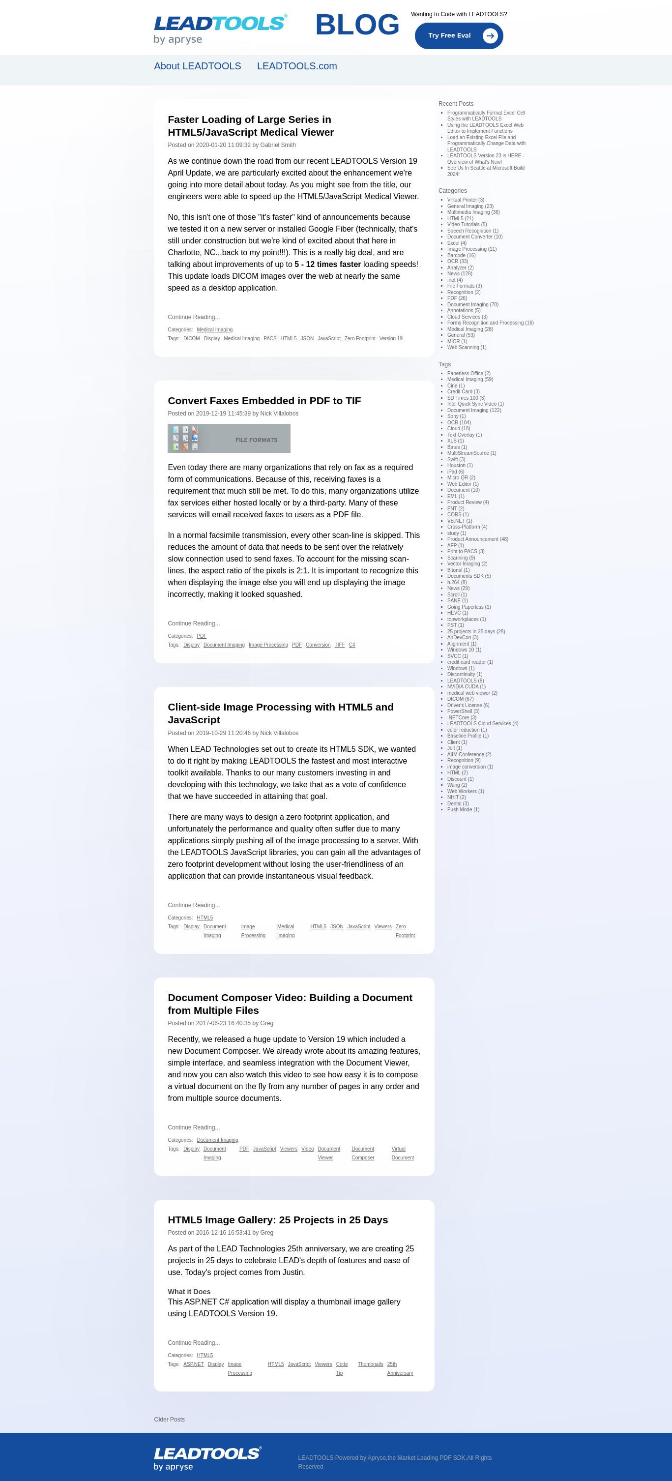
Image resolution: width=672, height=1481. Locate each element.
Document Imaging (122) (474, 410)
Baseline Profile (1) (468, 736)
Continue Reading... (194, 317)
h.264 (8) (457, 582)
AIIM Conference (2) (469, 754)
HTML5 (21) (460, 218)
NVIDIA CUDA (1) (466, 686)
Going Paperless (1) (469, 607)
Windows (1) (461, 668)
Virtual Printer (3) (465, 200)
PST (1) (455, 625)
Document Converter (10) (475, 236)
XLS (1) (455, 441)
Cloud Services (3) (467, 317)
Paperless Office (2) (469, 373)
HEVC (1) (457, 613)
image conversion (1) (470, 767)
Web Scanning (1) (467, 347)
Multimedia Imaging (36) (473, 212)
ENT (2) (456, 508)
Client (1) (457, 742)
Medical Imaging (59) (470, 379)
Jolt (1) (455, 748)
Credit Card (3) (463, 391)
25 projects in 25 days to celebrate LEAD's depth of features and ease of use (291, 1260)
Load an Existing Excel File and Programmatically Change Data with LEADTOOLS (486, 143)
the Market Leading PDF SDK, (427, 1457)
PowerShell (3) (463, 711)
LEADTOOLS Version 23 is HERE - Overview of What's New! (486, 159)
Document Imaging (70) (473, 304)
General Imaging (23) (470, 206)
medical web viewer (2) (472, 693)
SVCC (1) (457, 656)
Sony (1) (456, 416)
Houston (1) (460, 465)
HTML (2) (457, 772)
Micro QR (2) (461, 477)
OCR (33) (457, 261)
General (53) (461, 335)
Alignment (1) (461, 644)
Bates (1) (457, 447)
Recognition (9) (464, 760)
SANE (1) (457, 600)
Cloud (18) (458, 428)
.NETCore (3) (461, 717)
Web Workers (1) (465, 791)
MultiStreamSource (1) (472, 453)
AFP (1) (455, 545)
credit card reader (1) (470, 662)
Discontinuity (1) (465, 674)
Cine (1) (456, 385)
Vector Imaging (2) (467, 563)
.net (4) (455, 280)
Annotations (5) (464, 310)
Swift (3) (456, 459)
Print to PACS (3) (466, 551)
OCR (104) (459, 422)
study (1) (457, 533)
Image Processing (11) (472, 249)
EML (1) (456, 496)
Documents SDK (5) (469, 576)
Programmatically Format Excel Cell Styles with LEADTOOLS (486, 116)
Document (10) (463, 490)
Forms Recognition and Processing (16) (490, 323)
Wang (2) (457, 785)
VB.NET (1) (459, 521)
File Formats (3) (464, 286)
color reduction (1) (467, 730)
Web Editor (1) (463, 484)
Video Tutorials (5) (467, 224)
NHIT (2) (456, 797)
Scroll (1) (457, 594)
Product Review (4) (468, 502)
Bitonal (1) (458, 570)
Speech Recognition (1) (473, 231)
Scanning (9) (461, 558)
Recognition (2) (464, 292)
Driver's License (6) (468, 705)
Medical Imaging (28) (470, 329)
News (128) (459, 273)
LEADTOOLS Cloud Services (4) (483, 723)
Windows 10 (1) (464, 649)
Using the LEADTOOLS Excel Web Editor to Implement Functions (485, 128)
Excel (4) (457, 243)
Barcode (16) (461, 255)
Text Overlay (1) (464, 435)
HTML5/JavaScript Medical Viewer (357, 196)
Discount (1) (460, 779)
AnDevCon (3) (462, 637)
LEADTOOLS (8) (465, 680)
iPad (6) (456, 471)
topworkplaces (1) (466, 619)
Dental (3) (458, 803)
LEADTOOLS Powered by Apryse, (343, 1457)
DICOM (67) (460, 699)
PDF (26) (457, 298)
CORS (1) (458, 514)
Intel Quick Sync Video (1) (475, 404)
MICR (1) (457, 341)
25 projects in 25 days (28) (476, 631)
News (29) (458, 588)
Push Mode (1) (463, 809)
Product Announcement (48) (478, 539)
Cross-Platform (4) (467, 527)
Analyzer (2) (460, 267)
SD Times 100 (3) (466, 398)
